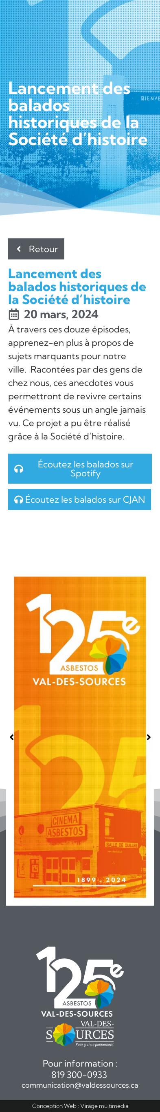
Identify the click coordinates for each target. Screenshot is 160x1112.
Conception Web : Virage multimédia (80, 1106)
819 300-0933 (80, 1074)
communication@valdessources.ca (80, 1085)
